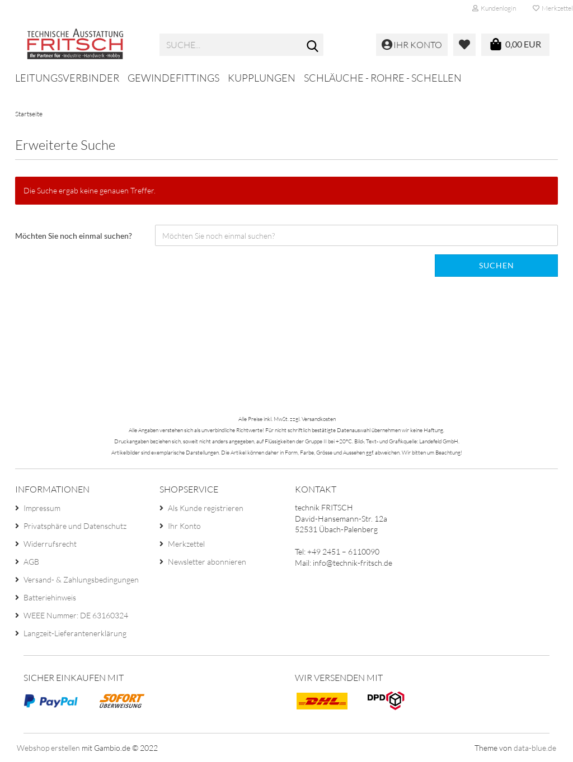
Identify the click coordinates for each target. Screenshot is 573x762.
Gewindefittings (173, 78)
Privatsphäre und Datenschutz (75, 526)
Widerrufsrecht (50, 543)
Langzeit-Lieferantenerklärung (75, 633)
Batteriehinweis (50, 597)
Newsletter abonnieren (207, 561)
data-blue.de (535, 747)
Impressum (42, 508)
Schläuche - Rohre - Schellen (383, 78)
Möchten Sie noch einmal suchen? (73, 235)
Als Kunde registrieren (205, 508)
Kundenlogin (494, 8)
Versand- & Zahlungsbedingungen (81, 579)
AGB (31, 561)
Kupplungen (261, 78)
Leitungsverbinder (67, 78)
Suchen (496, 265)
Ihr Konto (184, 526)
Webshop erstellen (48, 747)
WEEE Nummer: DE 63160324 (76, 615)
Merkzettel (186, 543)
